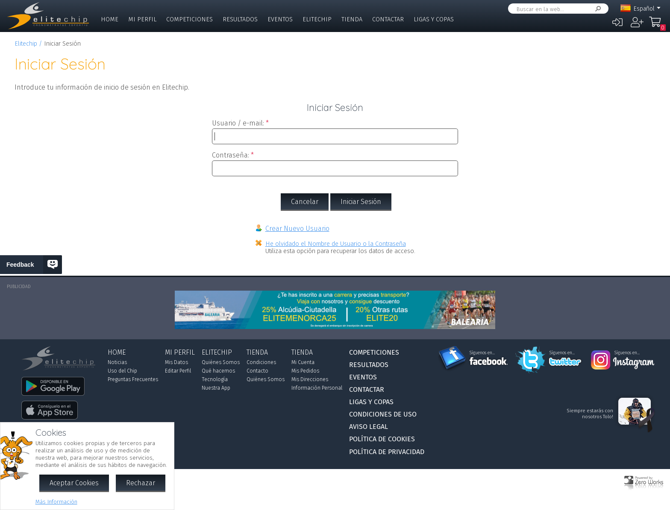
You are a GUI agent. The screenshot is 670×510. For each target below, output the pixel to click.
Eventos (280, 19)
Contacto (257, 371)
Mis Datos (176, 362)
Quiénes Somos (221, 362)
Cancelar (304, 202)
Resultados (240, 19)
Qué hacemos (218, 371)
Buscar (596, 9)
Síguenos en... (482, 353)
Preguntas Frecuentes (133, 379)
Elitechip (317, 19)
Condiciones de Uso (383, 414)
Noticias (117, 362)
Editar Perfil (178, 371)
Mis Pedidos (305, 371)
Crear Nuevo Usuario (297, 228)
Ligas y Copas (434, 19)
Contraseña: (230, 155)
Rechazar (140, 483)
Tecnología (215, 379)
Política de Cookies (382, 439)
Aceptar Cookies (74, 483)
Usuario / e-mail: (238, 123)
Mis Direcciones (309, 379)
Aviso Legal (368, 427)
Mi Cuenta (302, 362)
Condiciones (261, 362)
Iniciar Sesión (361, 202)
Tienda (351, 19)
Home (109, 19)
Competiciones (189, 19)
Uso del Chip (122, 371)
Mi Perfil (142, 19)
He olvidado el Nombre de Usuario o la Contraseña (335, 244)
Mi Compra (657, 25)
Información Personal (316, 388)
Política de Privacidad (386, 452)
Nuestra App (216, 388)
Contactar (388, 19)
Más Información (56, 501)
